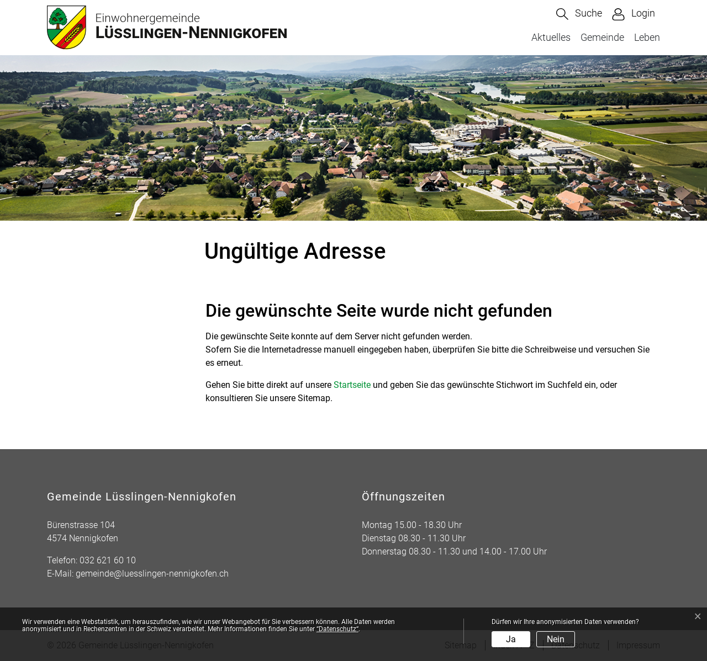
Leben (647, 37)
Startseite (352, 385)
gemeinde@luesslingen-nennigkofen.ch (152, 573)
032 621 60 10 (108, 560)
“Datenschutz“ (337, 629)
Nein (555, 639)
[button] (579, 14)
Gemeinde (602, 37)
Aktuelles (551, 37)
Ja (511, 639)
